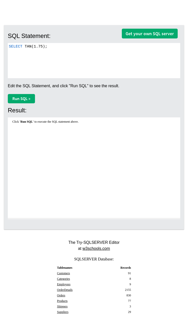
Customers (63, 273)
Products (62, 301)
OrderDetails (65, 290)
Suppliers (62, 312)
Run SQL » (21, 98)
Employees (63, 284)
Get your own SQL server (150, 33)
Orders (61, 295)
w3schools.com (96, 248)
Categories (63, 279)
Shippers (62, 306)
